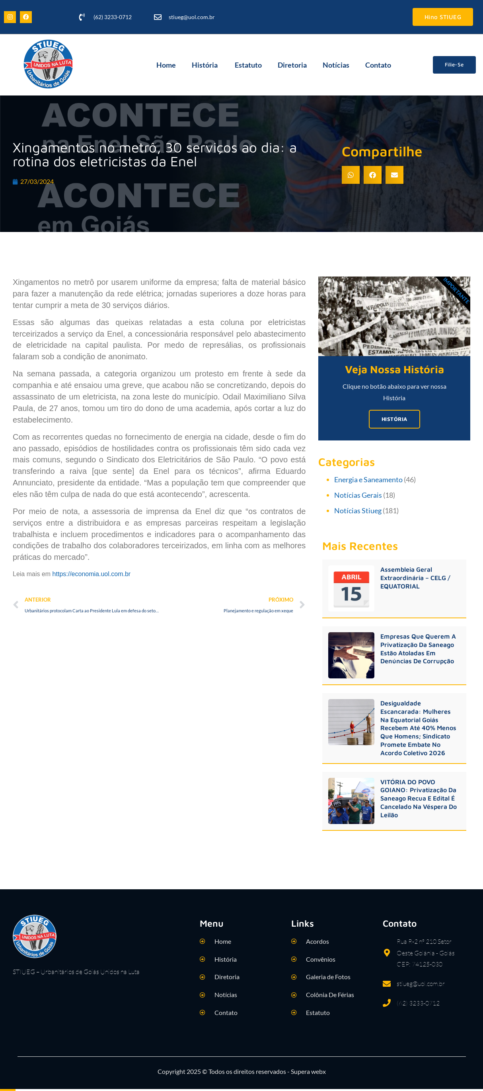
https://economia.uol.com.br (92, 574)
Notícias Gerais (358, 495)
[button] (351, 175)
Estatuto (248, 64)
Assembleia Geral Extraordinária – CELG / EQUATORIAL (415, 578)
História (205, 64)
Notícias (336, 64)
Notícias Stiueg (358, 511)
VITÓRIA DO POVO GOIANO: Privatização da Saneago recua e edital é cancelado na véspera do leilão (418, 799)
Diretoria (292, 64)
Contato (378, 64)
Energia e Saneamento (368, 480)
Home (166, 64)
